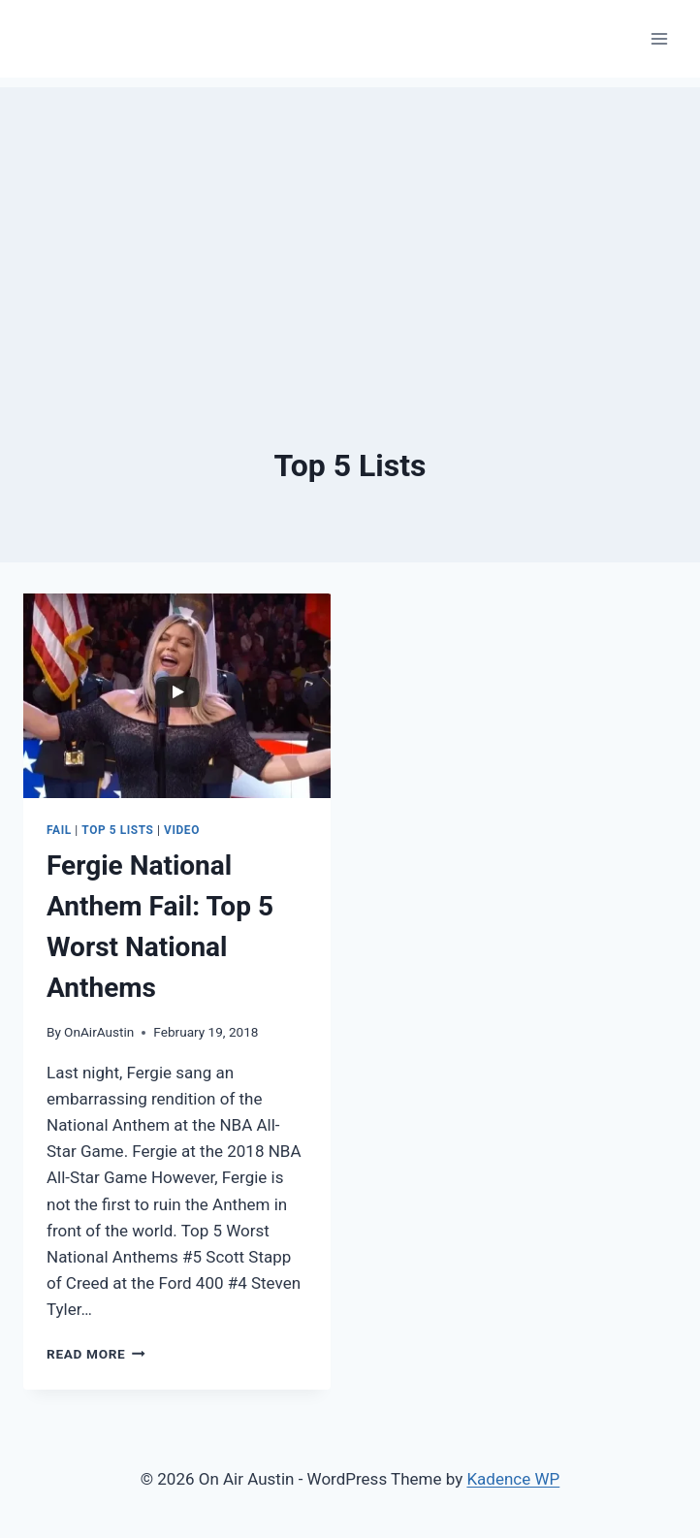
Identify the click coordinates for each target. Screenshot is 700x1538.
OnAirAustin (99, 1032)
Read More (96, 1354)
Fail (59, 830)
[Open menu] (659, 38)
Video (182, 830)
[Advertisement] (350, 223)
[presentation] (177, 695)
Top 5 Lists (117, 830)
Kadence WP (512, 1479)
